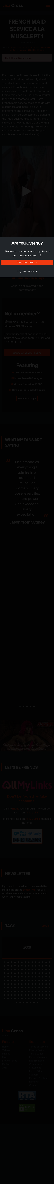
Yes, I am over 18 (27, 262)
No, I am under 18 (27, 271)
